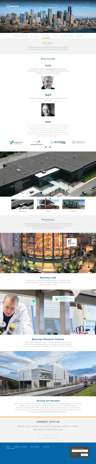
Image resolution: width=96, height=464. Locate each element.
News (55, 36)
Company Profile (21, 36)
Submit (84, 454)
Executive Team (66, 36)
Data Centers (66, 7)
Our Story (46, 36)
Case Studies (86, 7)
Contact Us (48, 436)
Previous (8, 205)
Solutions (76, 7)
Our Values (34, 36)
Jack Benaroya (51, 69)
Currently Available (52, 7)
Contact (79, 36)
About (41, 7)
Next (87, 205)
